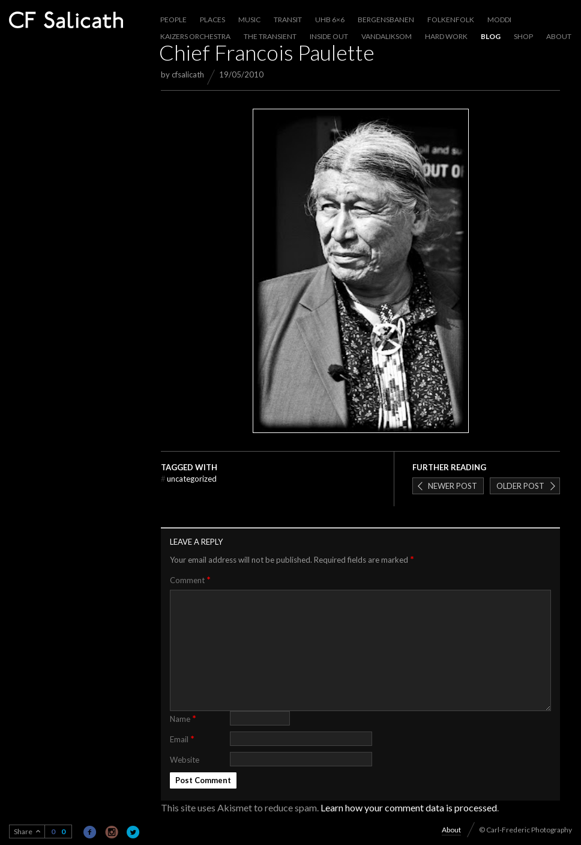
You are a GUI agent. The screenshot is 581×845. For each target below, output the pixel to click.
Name (183, 718)
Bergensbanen (386, 19)
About (558, 36)
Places (212, 19)
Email (182, 738)
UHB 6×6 (330, 19)
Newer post (452, 486)
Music (249, 19)
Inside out (329, 36)
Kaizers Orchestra (195, 36)
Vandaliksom (386, 36)
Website (184, 760)
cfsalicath (188, 74)
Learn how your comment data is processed (409, 807)
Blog (491, 36)
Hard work (446, 36)
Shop (523, 36)
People (173, 19)
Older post (520, 486)
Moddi (499, 19)
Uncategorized (189, 478)
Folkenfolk (450, 19)
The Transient (270, 36)
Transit (288, 19)
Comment (190, 580)
